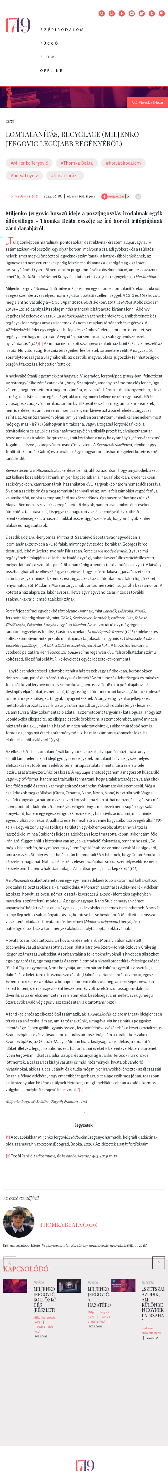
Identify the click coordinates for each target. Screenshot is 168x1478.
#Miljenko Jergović (29, 163)
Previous (6, 1259)
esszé (10, 121)
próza (38, 1282)
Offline (52, 71)
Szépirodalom (62, 30)
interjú (148, 1282)
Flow (48, 57)
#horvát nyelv (24, 175)
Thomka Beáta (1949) (22, 196)
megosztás (112, 196)
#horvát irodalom (123, 163)
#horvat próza (65, 175)
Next (155, 1259)
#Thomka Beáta (77, 163)
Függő (49, 44)
